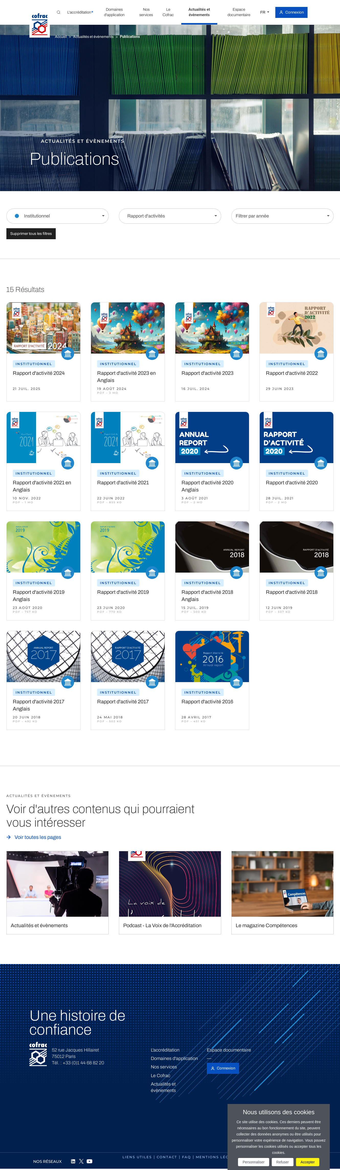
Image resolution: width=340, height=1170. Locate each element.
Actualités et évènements (93, 37)
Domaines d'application (174, 1058)
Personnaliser (254, 1162)
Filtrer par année (252, 215)
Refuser (282, 1162)
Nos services (164, 1066)
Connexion (294, 12)
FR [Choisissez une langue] (263, 12)
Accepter (308, 1162)
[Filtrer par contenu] (170, 216)
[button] (79, 12)
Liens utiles (137, 1157)
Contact (167, 1157)
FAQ (186, 1157)
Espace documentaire (229, 1050)
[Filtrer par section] (57, 216)
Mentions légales (218, 1157)
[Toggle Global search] (58, 12)
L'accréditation (165, 1050)
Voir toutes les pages (38, 837)
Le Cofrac (160, 1075)
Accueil (61, 37)
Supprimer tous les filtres (31, 234)
